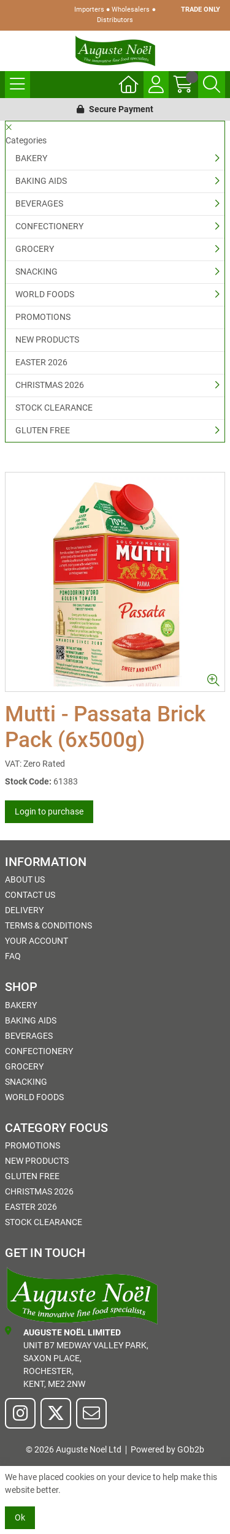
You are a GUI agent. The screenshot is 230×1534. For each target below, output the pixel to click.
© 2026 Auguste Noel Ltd (73, 1449)
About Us (25, 879)
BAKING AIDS (41, 181)
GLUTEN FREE (42, 430)
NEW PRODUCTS (47, 339)
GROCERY (34, 249)
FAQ (13, 956)
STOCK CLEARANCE (54, 407)
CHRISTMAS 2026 (49, 385)
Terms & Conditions (48, 925)
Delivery (24, 910)
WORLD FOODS (44, 294)
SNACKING (36, 271)
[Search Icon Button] (211, 84)
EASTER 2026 (41, 362)
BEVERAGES (39, 203)
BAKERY (31, 158)
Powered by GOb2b (167, 1449)
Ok (20, 1517)
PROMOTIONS (43, 317)
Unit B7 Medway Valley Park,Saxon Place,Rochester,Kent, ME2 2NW (76, 1357)
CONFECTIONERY (49, 226)
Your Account (36, 941)
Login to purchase (49, 811)
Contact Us (30, 895)
